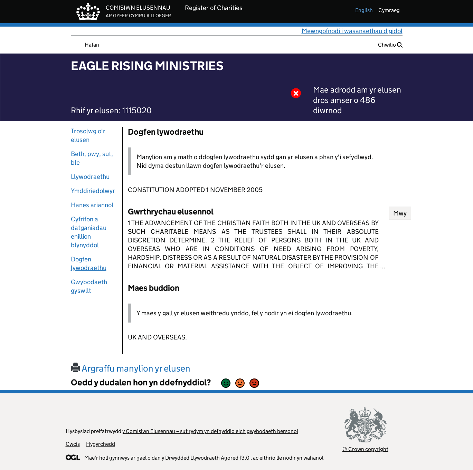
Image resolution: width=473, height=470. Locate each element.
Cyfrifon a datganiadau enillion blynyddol (88, 232)
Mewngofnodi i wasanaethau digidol (352, 31)
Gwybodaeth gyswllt (89, 286)
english (364, 10)
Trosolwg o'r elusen (88, 135)
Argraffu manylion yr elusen (130, 368)
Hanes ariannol (92, 205)
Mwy (400, 213)
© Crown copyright (365, 449)
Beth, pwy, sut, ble (92, 158)
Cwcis (73, 444)
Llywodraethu (90, 177)
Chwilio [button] (390, 44)
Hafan (92, 44)
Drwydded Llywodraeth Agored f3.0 (207, 457)
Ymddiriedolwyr (93, 191)
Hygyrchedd (100, 444)
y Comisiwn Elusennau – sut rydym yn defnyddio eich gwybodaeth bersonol (210, 431)
